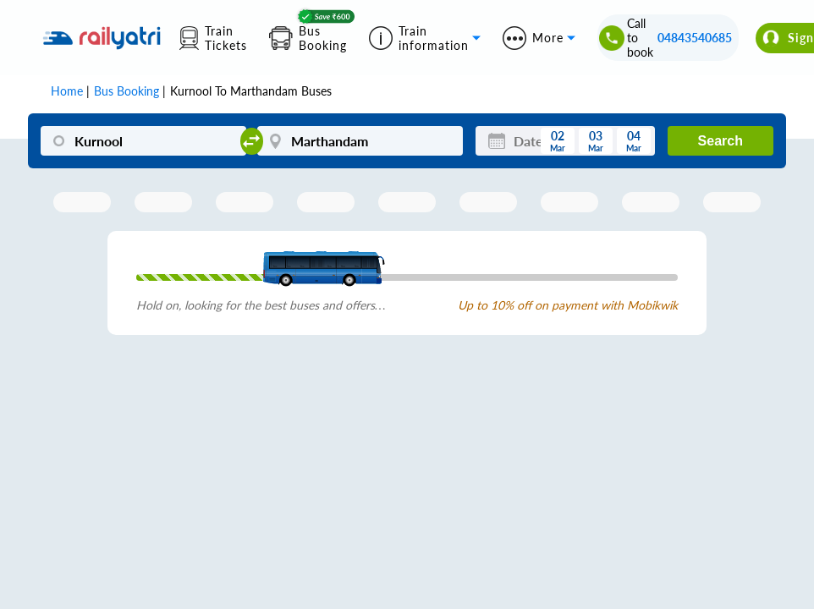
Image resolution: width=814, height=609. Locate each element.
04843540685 (694, 37)
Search (720, 141)
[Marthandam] (359, 141)
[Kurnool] (143, 141)
